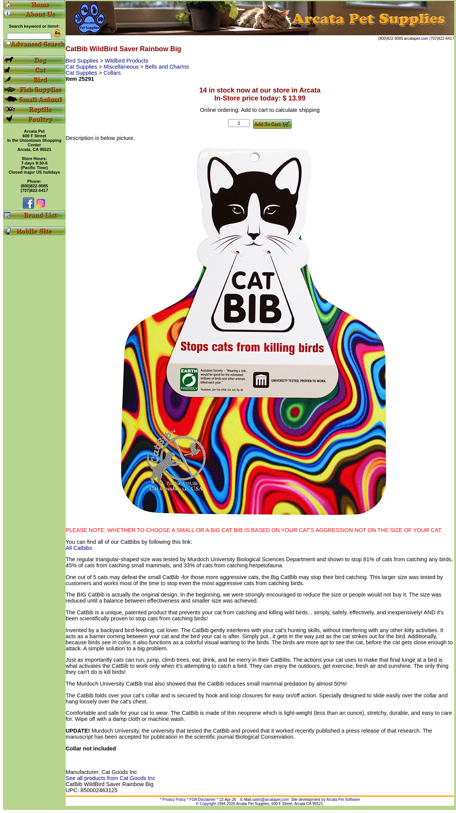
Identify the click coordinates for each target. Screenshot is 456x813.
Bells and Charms (167, 67)
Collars (112, 73)
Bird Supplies (83, 61)
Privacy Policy (174, 799)
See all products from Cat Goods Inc (110, 778)
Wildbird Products (126, 61)
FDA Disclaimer (203, 799)
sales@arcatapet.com (270, 799)
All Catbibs (79, 548)
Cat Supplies (82, 67)
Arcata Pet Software (343, 799)
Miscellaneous (122, 67)
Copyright (208, 804)
